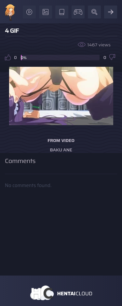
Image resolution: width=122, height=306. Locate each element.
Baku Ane (61, 149)
